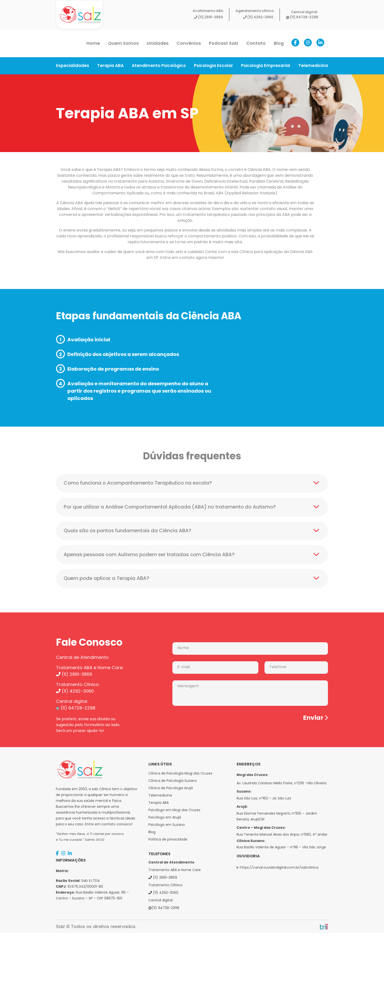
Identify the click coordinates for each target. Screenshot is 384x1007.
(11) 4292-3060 (258, 17)
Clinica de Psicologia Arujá (170, 788)
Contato (256, 43)
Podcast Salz (223, 43)
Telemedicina (313, 65)
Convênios (189, 43)
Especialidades (72, 65)
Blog (279, 43)
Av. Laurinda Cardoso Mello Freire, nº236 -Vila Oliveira (281, 783)
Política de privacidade (167, 840)
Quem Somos (123, 43)
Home (93, 43)
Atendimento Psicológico (159, 65)
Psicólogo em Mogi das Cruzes (174, 810)
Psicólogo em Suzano (166, 825)
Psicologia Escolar (213, 65)
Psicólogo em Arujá (164, 818)
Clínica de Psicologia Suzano (172, 781)
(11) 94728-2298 (302, 17)
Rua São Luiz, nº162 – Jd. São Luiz (264, 799)
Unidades (157, 43)
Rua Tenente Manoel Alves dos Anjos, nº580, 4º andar (282, 835)
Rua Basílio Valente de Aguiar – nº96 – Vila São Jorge (281, 847)
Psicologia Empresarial (265, 65)
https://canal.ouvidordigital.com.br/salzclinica (279, 868)
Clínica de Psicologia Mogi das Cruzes (180, 774)
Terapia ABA (110, 65)
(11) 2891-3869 (208, 17)
